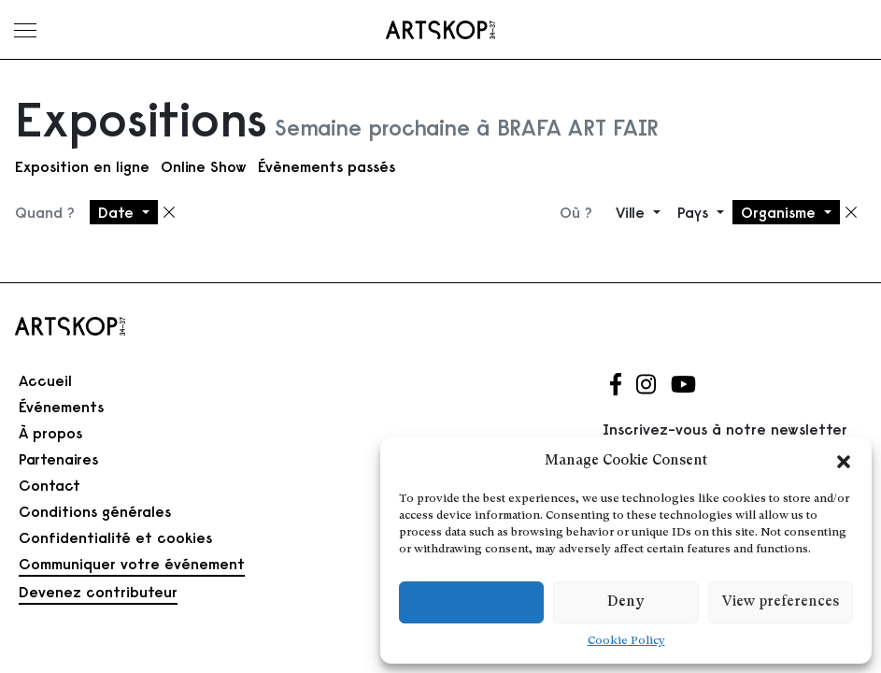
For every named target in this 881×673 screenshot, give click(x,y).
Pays (695, 212)
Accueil (45, 380)
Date (118, 212)
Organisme (780, 212)
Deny (625, 602)
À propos (50, 432)
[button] (843, 461)
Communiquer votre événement (132, 563)
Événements (61, 406)
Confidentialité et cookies (115, 537)
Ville (632, 212)
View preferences (780, 602)
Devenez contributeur (98, 591)
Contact (49, 485)
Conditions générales (95, 511)
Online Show (204, 166)
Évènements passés (326, 166)
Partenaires (58, 459)
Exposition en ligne (82, 166)
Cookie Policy (626, 641)
